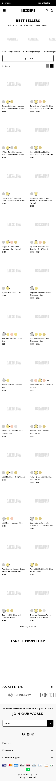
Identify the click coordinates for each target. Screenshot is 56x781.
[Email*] (24, 723)
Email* (8, 723)
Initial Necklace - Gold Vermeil (13, 477)
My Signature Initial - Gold (12, 293)
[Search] (47, 10)
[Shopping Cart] (52, 10)
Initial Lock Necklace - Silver (12, 523)
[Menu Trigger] (4, 10)
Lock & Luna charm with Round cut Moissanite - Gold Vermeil (41, 200)
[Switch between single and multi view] (50, 66)
